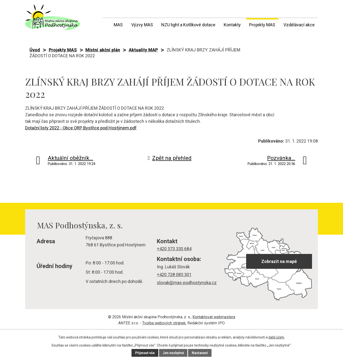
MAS (118, 24)
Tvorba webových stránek (164, 323)
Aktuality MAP (143, 49)
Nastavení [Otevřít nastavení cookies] (200, 353)
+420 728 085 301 (174, 274)
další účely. (276, 337)
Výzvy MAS (142, 24)
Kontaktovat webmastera (213, 317)
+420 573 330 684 (174, 248)
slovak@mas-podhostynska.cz (187, 282)
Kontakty (232, 24)
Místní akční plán (102, 49)
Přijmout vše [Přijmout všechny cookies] (145, 353)
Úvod (105, 24)
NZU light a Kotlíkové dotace (188, 24)
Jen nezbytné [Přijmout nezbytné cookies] (173, 353)
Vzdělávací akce (299, 24)
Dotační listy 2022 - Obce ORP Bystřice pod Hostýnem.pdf (81, 127)
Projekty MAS (262, 24)
